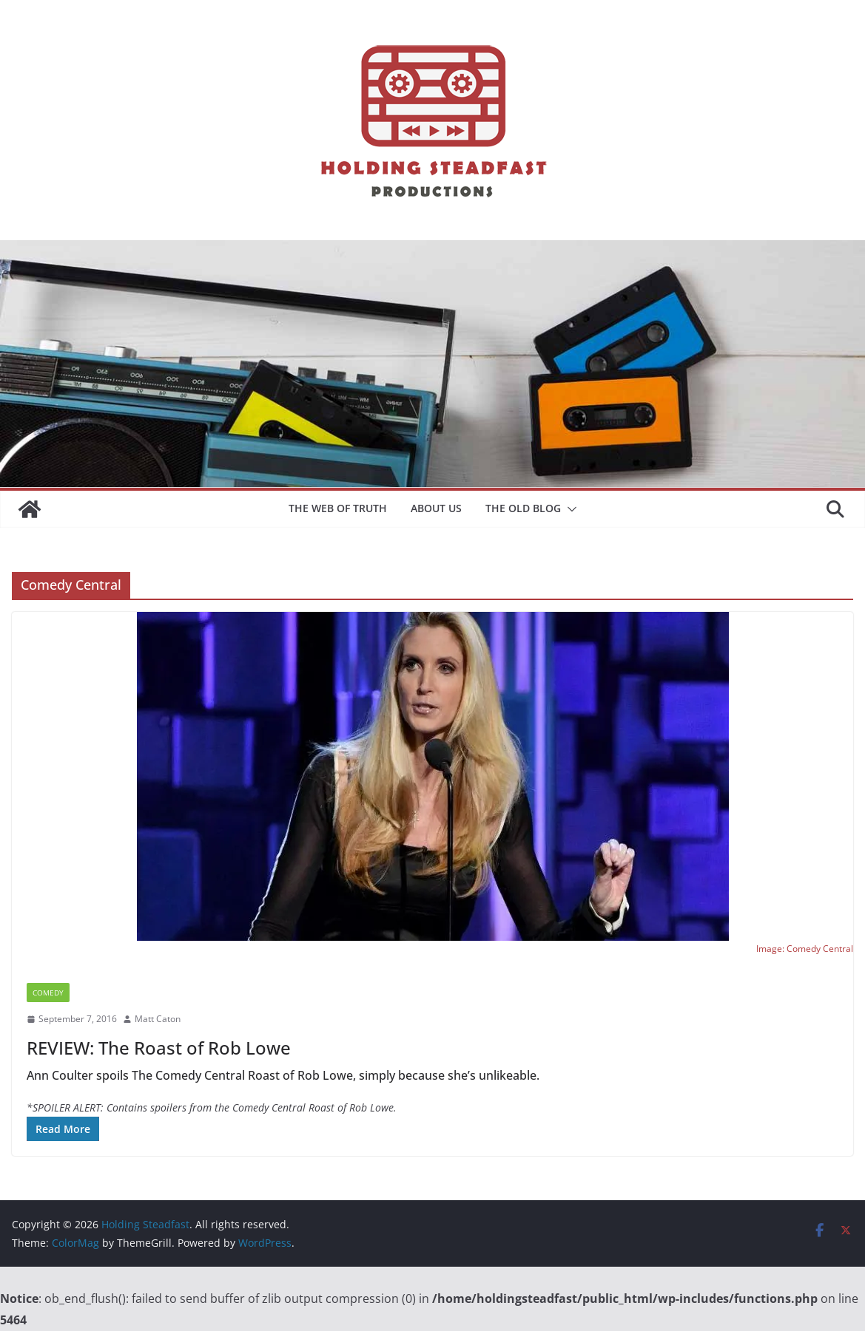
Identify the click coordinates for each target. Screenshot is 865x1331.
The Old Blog (523, 508)
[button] (569, 509)
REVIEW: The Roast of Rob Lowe (159, 1047)
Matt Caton (158, 1018)
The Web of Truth (338, 508)
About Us (436, 508)
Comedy (48, 992)
